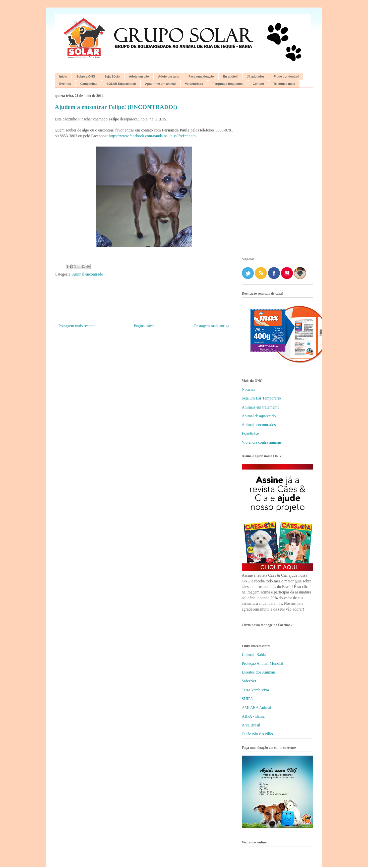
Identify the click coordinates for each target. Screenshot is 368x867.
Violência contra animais (262, 442)
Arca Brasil (251, 725)
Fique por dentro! (286, 76)
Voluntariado (194, 84)
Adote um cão (139, 76)
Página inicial (145, 326)
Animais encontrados (259, 425)
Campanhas (88, 84)
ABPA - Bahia (253, 716)
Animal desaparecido (259, 416)
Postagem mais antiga (211, 326)
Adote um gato (168, 76)
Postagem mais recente (76, 326)
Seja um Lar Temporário (261, 398)
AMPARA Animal (256, 707)
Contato (258, 84)
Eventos (65, 84)
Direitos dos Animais (259, 672)
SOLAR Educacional (121, 84)
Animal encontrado (87, 274)
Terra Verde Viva (255, 690)
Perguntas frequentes (227, 84)
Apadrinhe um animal (160, 84)
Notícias (248, 389)
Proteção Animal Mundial (262, 663)
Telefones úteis (284, 84)
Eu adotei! (230, 76)
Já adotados (256, 76)
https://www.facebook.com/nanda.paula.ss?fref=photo (152, 136)
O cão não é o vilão (257, 734)
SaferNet (249, 681)
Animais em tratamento (260, 407)
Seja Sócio (112, 76)
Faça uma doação (201, 76)
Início (63, 76)
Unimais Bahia (254, 654)
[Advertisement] (277, 170)
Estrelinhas (251, 433)
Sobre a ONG (85, 76)
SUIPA (247, 699)
